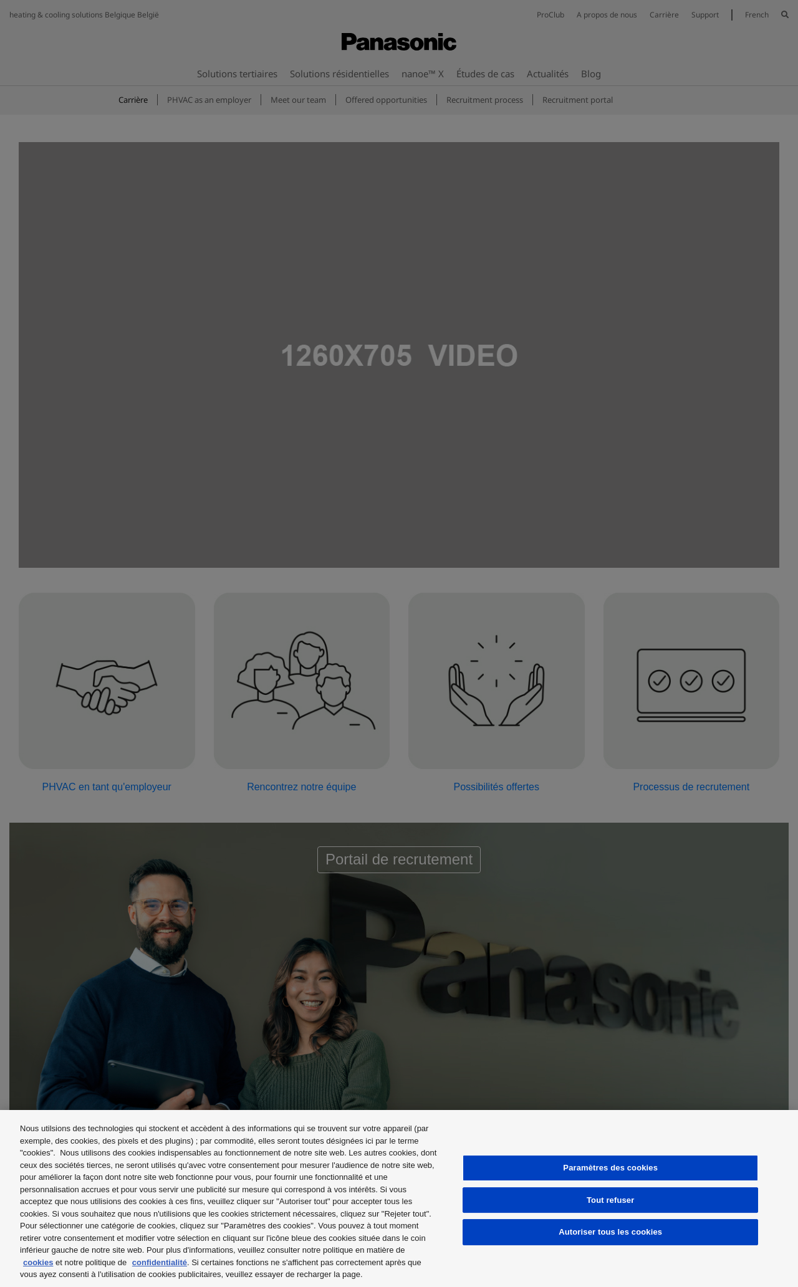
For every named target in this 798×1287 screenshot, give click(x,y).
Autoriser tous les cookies (610, 1232)
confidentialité (159, 1262)
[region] (399, 1198)
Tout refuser (610, 1200)
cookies (38, 1262)
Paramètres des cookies (610, 1167)
